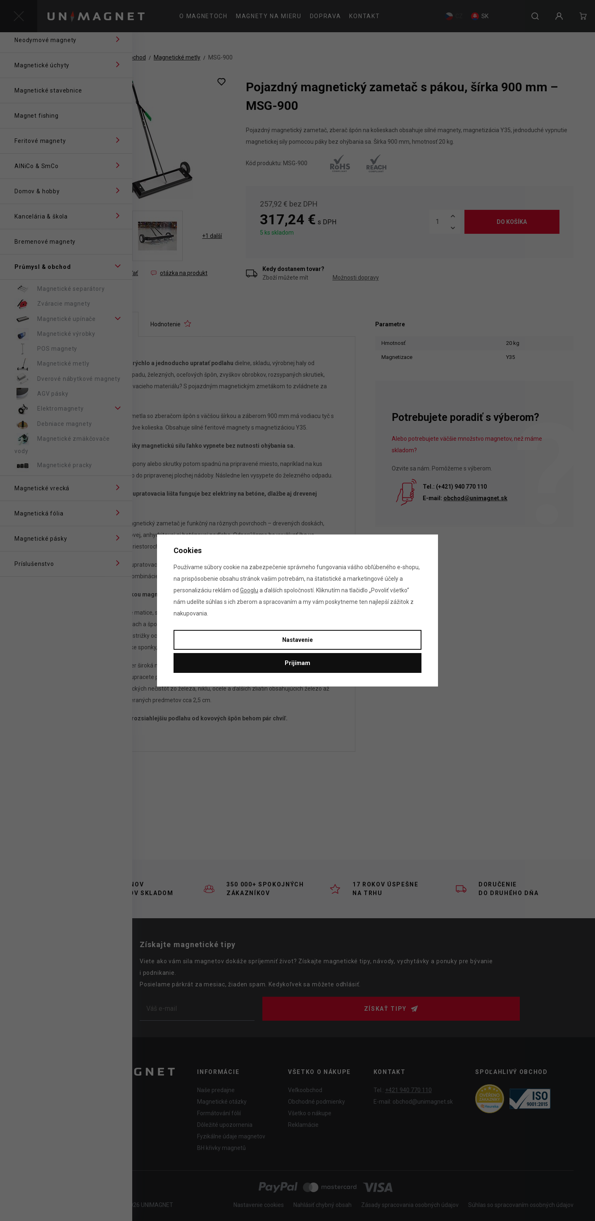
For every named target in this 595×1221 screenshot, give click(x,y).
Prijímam (297, 663)
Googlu (249, 590)
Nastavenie (297, 640)
